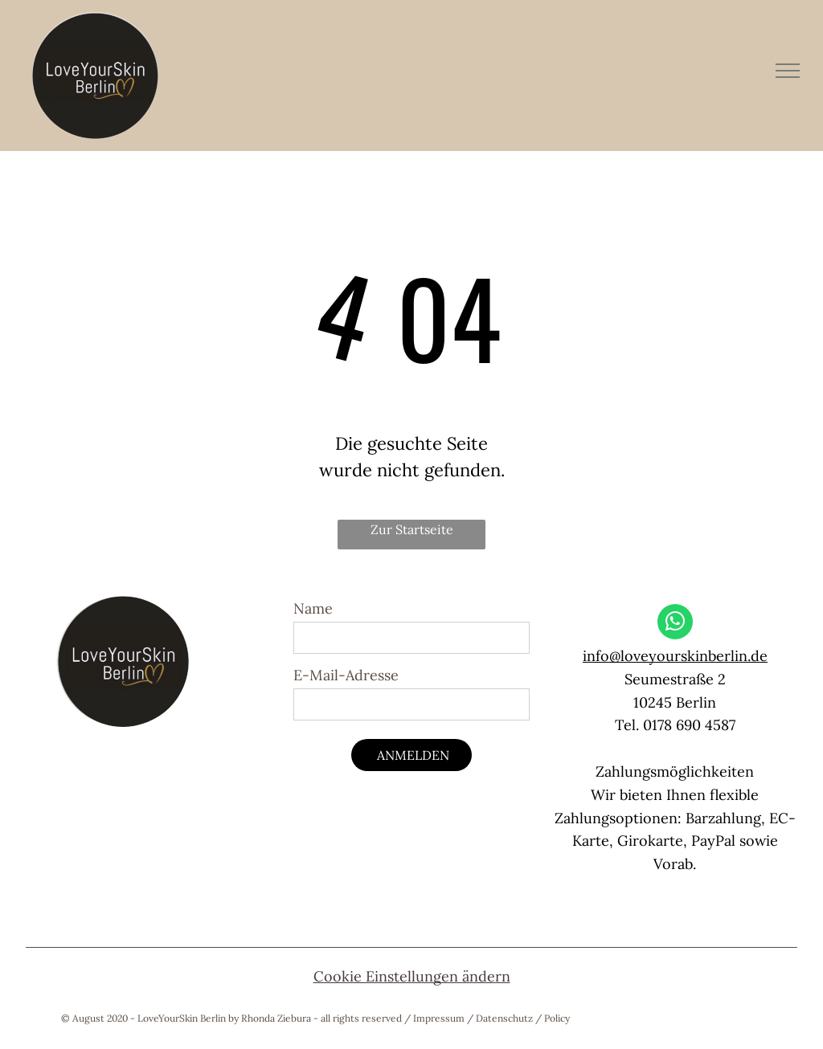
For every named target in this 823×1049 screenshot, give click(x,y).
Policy (557, 1018)
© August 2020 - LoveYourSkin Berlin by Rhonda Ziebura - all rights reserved (231, 1018)
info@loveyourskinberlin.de (675, 656)
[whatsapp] (675, 623)
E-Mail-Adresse (346, 675)
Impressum (439, 1018)
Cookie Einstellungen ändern (411, 976)
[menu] (788, 71)
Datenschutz (504, 1018)
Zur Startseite (412, 529)
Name (313, 608)
